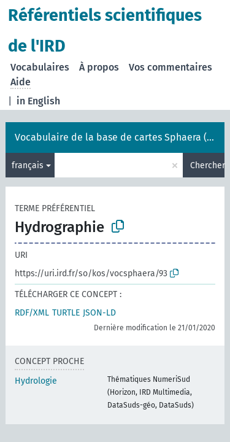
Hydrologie (36, 381)
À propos (99, 67)
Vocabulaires (39, 67)
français (28, 165)
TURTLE (66, 313)
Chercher (207, 165)
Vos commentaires (170, 67)
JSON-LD (99, 313)
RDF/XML (32, 313)
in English (38, 101)
